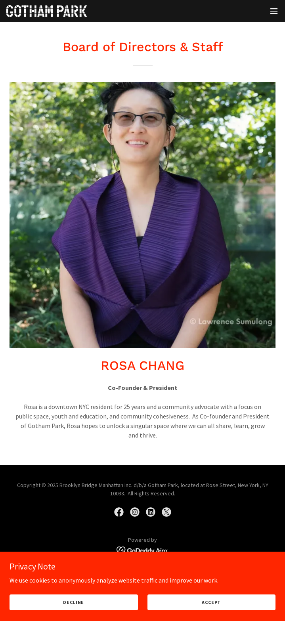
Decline (73, 602)
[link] (46, 11)
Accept (211, 602)
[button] (274, 11)
